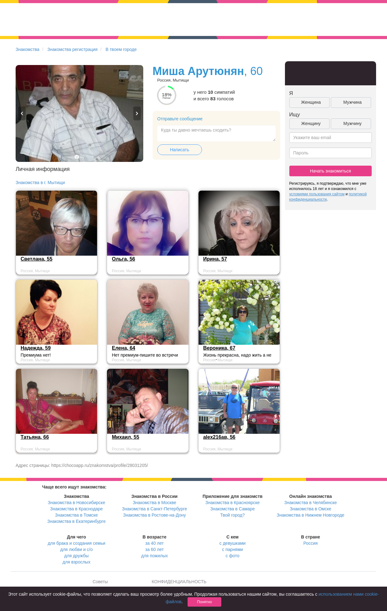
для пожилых (154, 555)
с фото (232, 555)
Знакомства (27, 49)
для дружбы (76, 555)
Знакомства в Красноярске (232, 502)
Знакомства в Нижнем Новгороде (311, 515)
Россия (310, 543)
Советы (100, 581)
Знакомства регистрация (72, 49)
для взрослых (76, 561)
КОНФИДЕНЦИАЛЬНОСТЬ (179, 581)
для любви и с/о (76, 549)
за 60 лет (154, 549)
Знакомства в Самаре (232, 508)
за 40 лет (154, 543)
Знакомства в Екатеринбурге (76, 521)
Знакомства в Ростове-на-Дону (154, 515)
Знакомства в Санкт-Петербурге (154, 508)
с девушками (232, 543)
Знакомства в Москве (154, 502)
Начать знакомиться (330, 170)
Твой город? (232, 515)
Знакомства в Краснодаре (76, 508)
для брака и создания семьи (76, 543)
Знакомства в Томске (76, 515)
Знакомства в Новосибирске (76, 502)
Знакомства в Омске (310, 508)
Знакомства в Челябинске (310, 502)
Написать (179, 149)
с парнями (232, 549)
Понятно (204, 602)
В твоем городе (121, 49)
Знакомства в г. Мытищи (40, 182)
